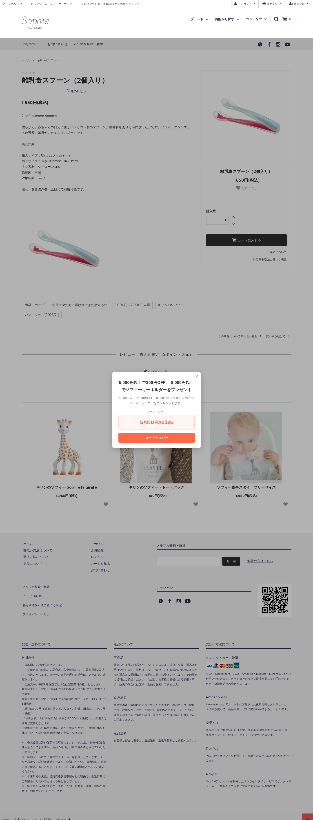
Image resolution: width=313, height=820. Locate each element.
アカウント (245, 4)
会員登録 (299, 4)
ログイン (272, 4)
